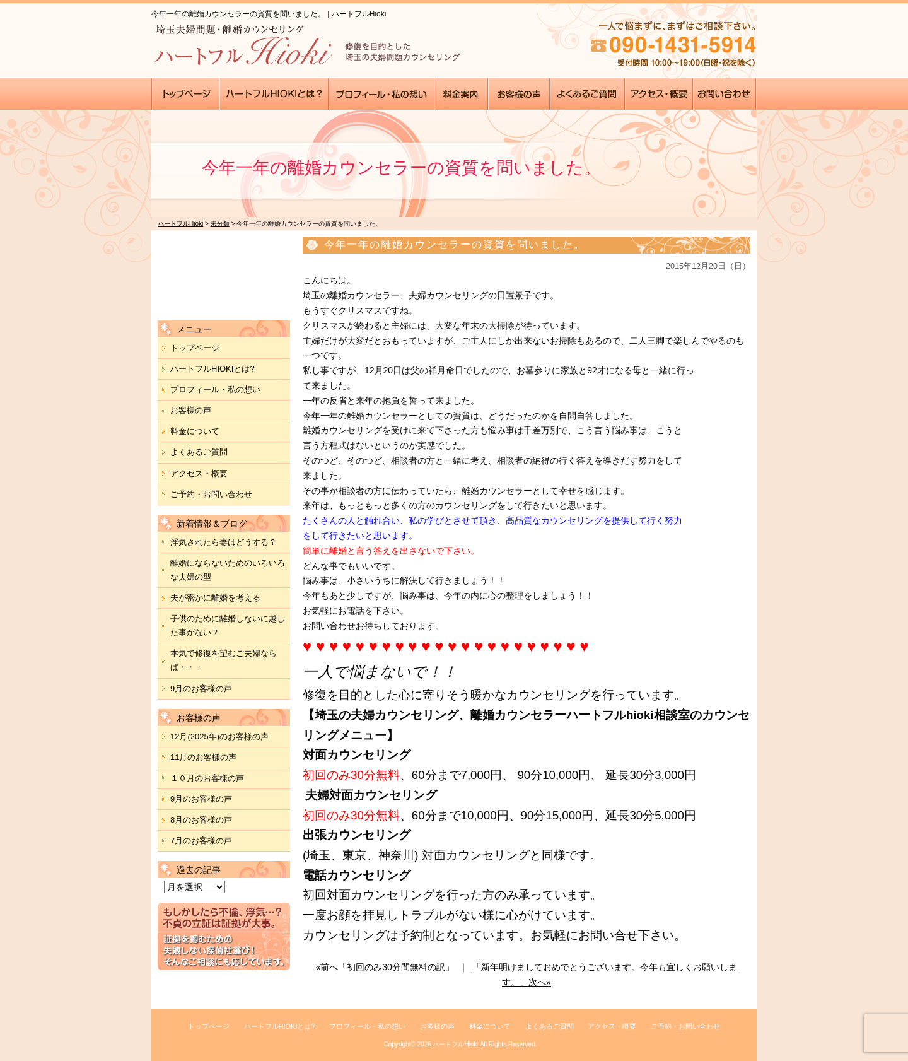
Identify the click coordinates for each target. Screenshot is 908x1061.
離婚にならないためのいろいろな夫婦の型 (227, 570)
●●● (185, 94)
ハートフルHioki (455, 1044)
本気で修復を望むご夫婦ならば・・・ (223, 660)
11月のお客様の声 (203, 757)
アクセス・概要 (199, 473)
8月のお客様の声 (201, 819)
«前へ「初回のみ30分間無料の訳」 (385, 967)
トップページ (194, 348)
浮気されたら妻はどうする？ (223, 542)
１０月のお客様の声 (207, 778)
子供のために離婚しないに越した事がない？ (227, 625)
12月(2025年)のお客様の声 (219, 736)
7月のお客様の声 (201, 840)
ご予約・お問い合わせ (211, 494)
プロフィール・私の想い (215, 389)
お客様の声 (190, 410)
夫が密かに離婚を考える (215, 597)
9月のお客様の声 (201, 688)
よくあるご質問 (199, 452)
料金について (194, 431)
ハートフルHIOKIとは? (212, 368)
